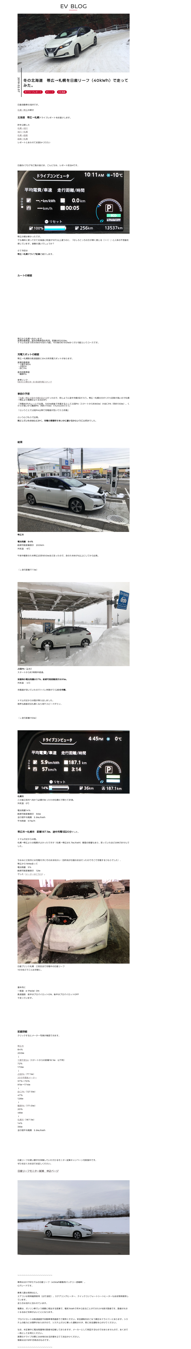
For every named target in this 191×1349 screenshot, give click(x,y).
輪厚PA (21, 1106)
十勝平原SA (23, 1060)
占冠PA (21, 1074)
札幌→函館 (23, 135)
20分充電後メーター (27, 1078)
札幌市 (21, 1120)
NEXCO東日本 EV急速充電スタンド (35, 382)
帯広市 (21, 1046)
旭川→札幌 (23, 132)
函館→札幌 (23, 139)
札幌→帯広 (23, 110)
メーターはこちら (34, 874)
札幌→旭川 (23, 128)
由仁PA (21, 1092)
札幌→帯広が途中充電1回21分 (33, 398)
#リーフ (49, 92)
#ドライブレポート (33, 92)
